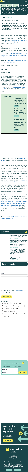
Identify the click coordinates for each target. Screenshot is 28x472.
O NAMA (13, 451)
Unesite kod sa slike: (6, 292)
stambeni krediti (16, 205)
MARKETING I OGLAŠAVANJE (14, 454)
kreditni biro (6, 316)
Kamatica (9, 17)
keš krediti (15, 308)
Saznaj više (17, 469)
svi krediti (6, 308)
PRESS (13, 455)
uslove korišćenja (19, 290)
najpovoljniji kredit (19, 306)
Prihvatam (9, 469)
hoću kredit (6, 303)
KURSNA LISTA (23, 5)
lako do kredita (17, 303)
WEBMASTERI (14, 456)
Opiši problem (7, 440)
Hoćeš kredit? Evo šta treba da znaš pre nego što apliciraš (13, 11)
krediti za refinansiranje (9, 311)
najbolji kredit (6, 306)
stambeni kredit (7, 313)
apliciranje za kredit (19, 313)
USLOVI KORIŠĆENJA (13, 457)
